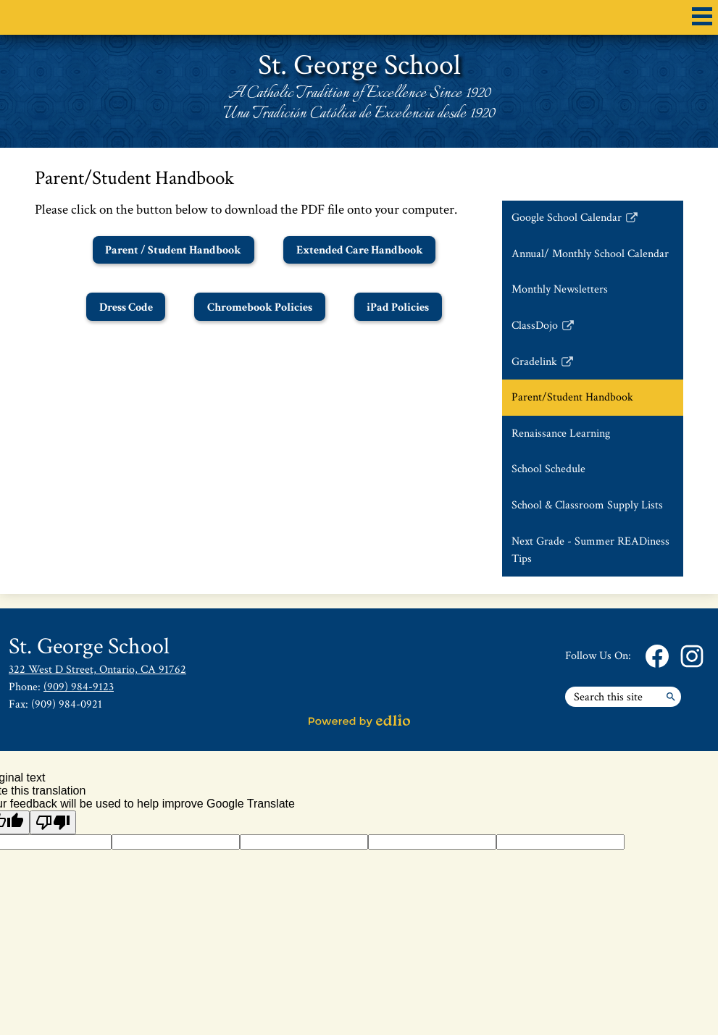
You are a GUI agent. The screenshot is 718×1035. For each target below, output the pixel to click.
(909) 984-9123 (78, 687)
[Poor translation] (53, 822)
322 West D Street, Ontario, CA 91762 (97, 669)
